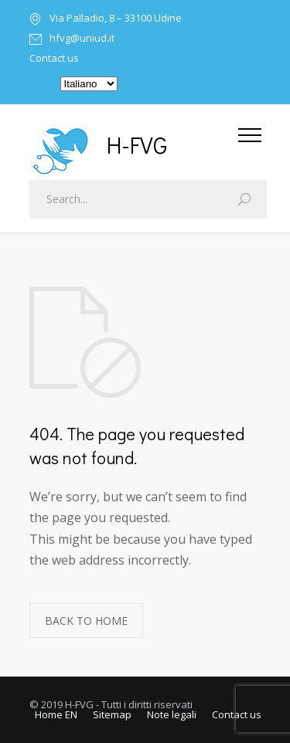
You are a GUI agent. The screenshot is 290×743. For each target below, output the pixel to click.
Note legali (171, 714)
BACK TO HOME (86, 620)
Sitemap (112, 714)
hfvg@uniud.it (81, 39)
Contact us (54, 58)
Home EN (56, 714)
